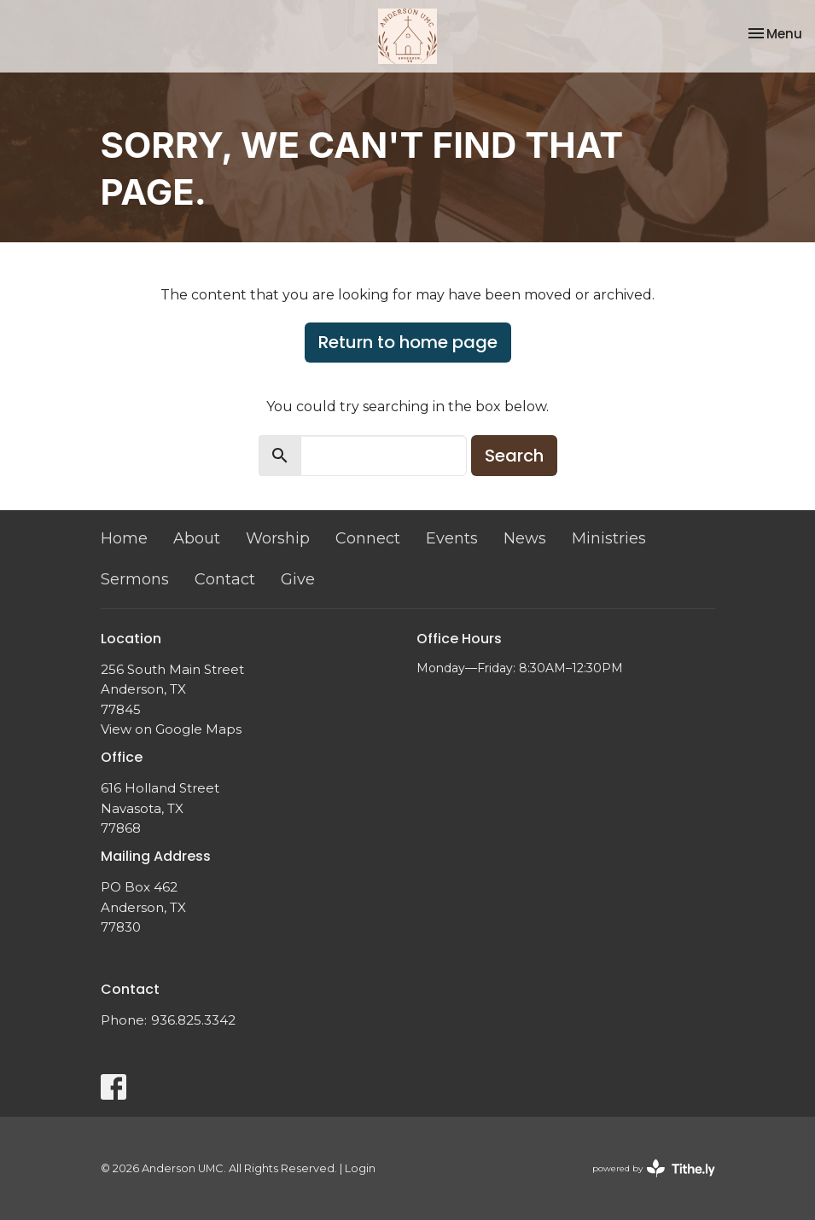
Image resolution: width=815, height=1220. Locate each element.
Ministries (609, 538)
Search (514, 456)
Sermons (135, 579)
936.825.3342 (193, 1020)
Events (452, 538)
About (196, 538)
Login (360, 1168)
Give (298, 579)
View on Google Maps (171, 729)
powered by (653, 1168)
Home (124, 538)
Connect (367, 538)
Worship (278, 538)
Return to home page (408, 342)
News (525, 538)
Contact (225, 579)
